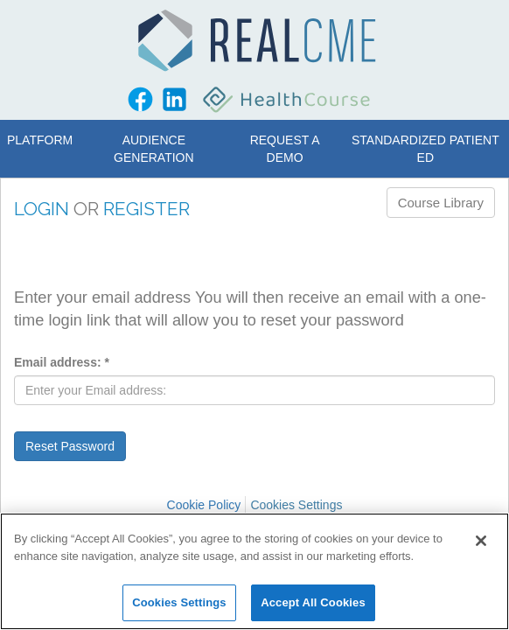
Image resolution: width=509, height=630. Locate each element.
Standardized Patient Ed (425, 148)
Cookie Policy (204, 505)
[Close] (481, 541)
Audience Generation (154, 148)
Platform (40, 140)
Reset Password (70, 446)
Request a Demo (285, 148)
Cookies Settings (296, 505)
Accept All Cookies (313, 602)
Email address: (61, 362)
